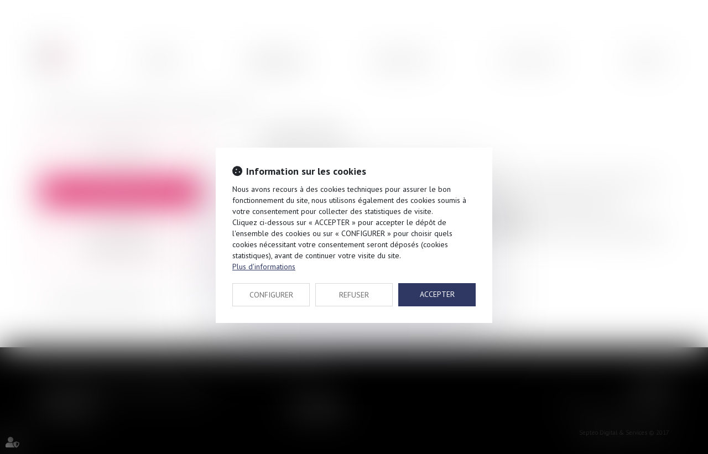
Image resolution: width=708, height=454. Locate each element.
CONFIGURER (271, 295)
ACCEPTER (437, 294)
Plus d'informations (263, 267)
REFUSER (354, 295)
